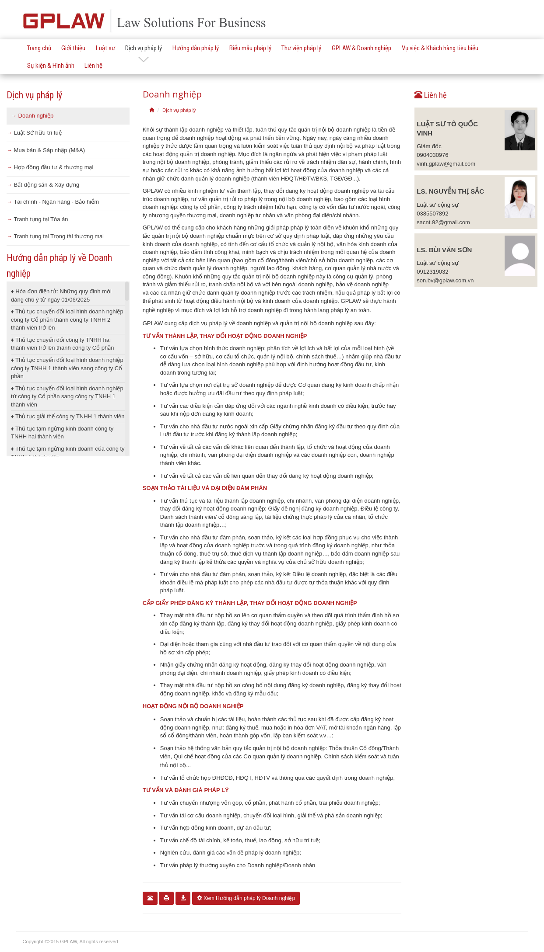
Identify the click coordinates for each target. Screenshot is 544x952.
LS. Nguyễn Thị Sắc (450, 191)
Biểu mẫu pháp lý (250, 48)
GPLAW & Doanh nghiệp (361, 48)
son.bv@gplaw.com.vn (445, 280)
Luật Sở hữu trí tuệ (34, 132)
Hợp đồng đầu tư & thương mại (50, 167)
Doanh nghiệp (32, 115)
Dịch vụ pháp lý (143, 48)
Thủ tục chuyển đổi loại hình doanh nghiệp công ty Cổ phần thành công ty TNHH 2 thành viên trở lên (67, 319)
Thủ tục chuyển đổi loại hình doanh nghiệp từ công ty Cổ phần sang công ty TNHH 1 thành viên (67, 396)
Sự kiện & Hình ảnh (50, 65)
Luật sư (105, 48)
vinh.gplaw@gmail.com (446, 163)
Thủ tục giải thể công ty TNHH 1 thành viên (67, 416)
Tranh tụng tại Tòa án (37, 219)
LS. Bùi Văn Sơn (444, 250)
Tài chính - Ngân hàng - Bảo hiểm (53, 201)
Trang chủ (39, 48)
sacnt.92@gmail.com (443, 222)
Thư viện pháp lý (301, 48)
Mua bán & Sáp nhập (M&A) (46, 150)
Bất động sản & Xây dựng (43, 184)
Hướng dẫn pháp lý (195, 48)
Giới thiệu (73, 48)
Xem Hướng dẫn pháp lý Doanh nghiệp (246, 898)
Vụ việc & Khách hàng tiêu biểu (440, 48)
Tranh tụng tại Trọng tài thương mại (55, 236)
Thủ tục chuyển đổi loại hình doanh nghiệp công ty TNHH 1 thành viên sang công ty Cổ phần (67, 368)
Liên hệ (93, 65)
